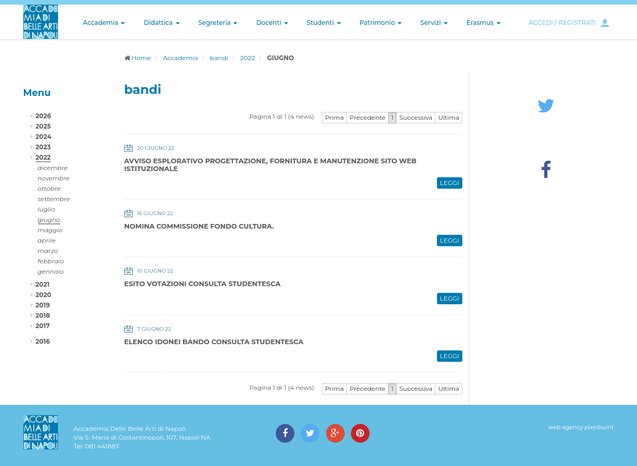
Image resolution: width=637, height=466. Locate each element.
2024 (43, 136)
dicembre (53, 168)
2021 (43, 284)
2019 (43, 305)
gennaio (51, 271)
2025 (43, 126)
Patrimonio (381, 22)
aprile (47, 240)
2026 (43, 116)
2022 (247, 58)
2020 (43, 295)
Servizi (434, 22)
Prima (334, 117)
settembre (54, 199)
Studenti (324, 22)
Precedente (367, 117)
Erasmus (483, 22)
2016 (43, 341)
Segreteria (218, 22)
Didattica (161, 22)
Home (141, 58)
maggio (50, 230)
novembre (54, 178)
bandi (219, 58)
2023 (43, 147)
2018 (43, 315)
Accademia (104, 22)
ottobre (49, 188)
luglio (46, 209)
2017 (43, 326)
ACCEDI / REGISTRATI (562, 22)
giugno (49, 219)
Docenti (272, 22)
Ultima (448, 117)
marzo (48, 251)
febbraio (51, 261)
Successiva (415, 117)
